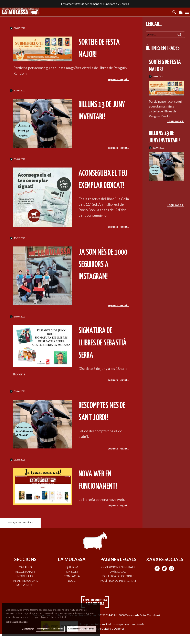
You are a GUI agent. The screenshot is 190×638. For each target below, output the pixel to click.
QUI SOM (71, 567)
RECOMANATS (25, 571)
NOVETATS (25, 576)
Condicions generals (118, 567)
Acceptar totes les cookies (81, 628)
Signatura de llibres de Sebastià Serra (102, 343)
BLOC (72, 580)
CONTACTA (72, 576)
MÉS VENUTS (25, 585)
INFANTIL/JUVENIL (25, 580)
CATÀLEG (25, 567)
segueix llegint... (118, 79)
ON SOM (72, 571)
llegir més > (175, 121)
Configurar (27, 628)
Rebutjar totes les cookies (50, 628)
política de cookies (17, 621)
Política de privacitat (118, 580)
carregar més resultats (20, 522)
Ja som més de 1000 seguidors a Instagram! (102, 265)
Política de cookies (118, 576)
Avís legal (118, 571)
